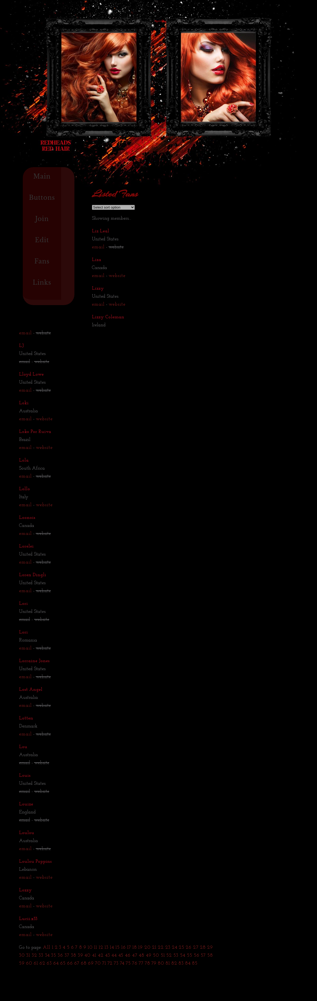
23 (168, 947)
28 (203, 947)
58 (210, 955)
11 (95, 947)
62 (42, 963)
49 (148, 955)
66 (70, 963)
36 (60, 955)
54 (182, 955)
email (98, 247)
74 (122, 963)
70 (98, 963)
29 (210, 947)
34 (47, 955)
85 (195, 963)
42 (101, 955)
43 (107, 955)
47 (134, 955)
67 (76, 963)
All (46, 947)
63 (49, 963)
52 (169, 955)
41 (94, 955)
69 (91, 963)
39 (80, 955)
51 (163, 955)
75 (128, 963)
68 (84, 963)
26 (188, 947)
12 (101, 947)
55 (189, 955)
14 (112, 947)
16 (123, 947)
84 (188, 963)
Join (42, 219)
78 (147, 963)
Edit (42, 240)
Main (42, 176)
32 (34, 955)
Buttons (42, 197)
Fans (42, 261)
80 (161, 963)
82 (174, 963)
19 (140, 947)
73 (116, 963)
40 (87, 955)
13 (107, 947)
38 (73, 955)
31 (28, 955)
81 (168, 963)
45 (120, 955)
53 (175, 955)
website (117, 275)
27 (196, 947)
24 (174, 947)
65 (63, 963)
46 (128, 955)
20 (147, 947)
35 (53, 955)
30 (22, 955)
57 (203, 955)
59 (22, 963)
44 (114, 955)
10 (90, 947)
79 (154, 963)
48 (141, 955)
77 (141, 963)
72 (110, 963)
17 (129, 947)
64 (56, 963)
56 (196, 955)
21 (154, 947)
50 (156, 955)
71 (104, 963)
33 (41, 955)
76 (134, 963)
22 (161, 947)
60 (29, 963)
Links (42, 282)
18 (134, 947)
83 (181, 963)
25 (181, 947)
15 (117, 947)
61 (36, 963)
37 (67, 955)
